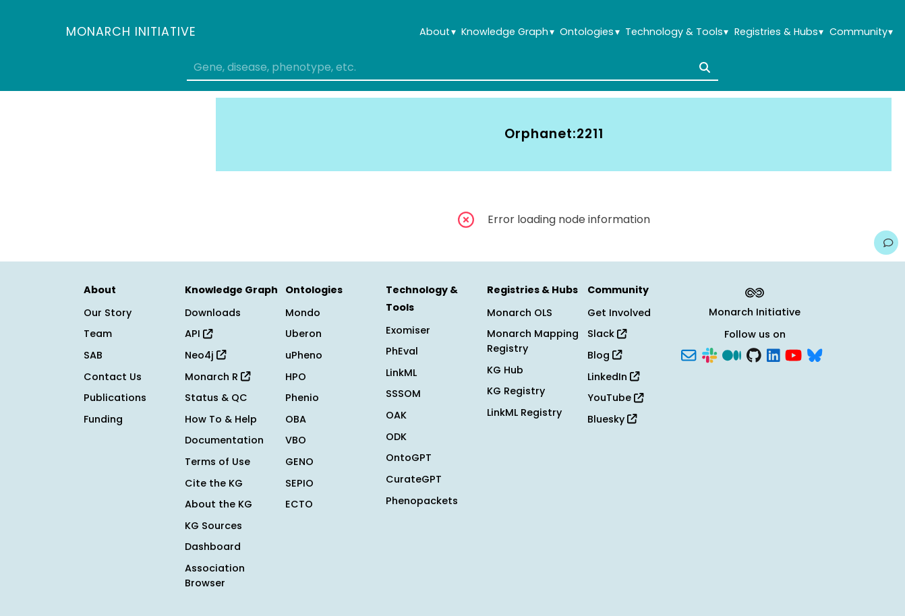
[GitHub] (754, 354)
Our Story (108, 312)
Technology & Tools (676, 32)
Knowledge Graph (507, 32)
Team (98, 333)
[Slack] (709, 354)
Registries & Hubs (778, 32)
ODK (396, 436)
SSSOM (403, 393)
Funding (103, 419)
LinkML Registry (524, 412)
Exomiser (408, 330)
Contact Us (113, 376)
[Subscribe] (688, 354)
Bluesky (612, 419)
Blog (604, 355)
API (198, 333)
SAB (93, 355)
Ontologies (589, 32)
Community (861, 32)
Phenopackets (422, 500)
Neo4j (205, 355)
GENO (299, 461)
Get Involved (619, 312)
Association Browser (215, 575)
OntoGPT (409, 457)
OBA (295, 419)
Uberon (303, 333)
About (437, 32)
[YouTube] (793, 354)
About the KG (218, 504)
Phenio (302, 397)
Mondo (302, 312)
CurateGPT (414, 479)
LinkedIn (613, 376)
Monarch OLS (519, 312)
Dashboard (213, 546)
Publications (115, 397)
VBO (295, 440)
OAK (396, 415)
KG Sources (213, 525)
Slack (606, 333)
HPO (295, 376)
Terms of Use (217, 461)
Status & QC (216, 397)
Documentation (224, 440)
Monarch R (217, 376)
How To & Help (221, 419)
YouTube (615, 397)
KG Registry (516, 391)
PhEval (402, 351)
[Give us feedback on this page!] (886, 242)
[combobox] (452, 67)
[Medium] (731, 354)
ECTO (299, 504)
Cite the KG (214, 483)
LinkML (401, 372)
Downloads (213, 312)
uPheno (303, 355)
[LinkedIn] (773, 354)
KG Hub (505, 370)
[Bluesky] (814, 354)
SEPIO (299, 483)
